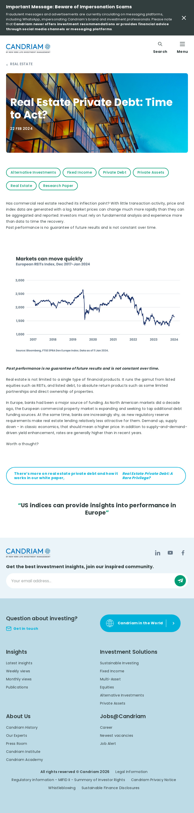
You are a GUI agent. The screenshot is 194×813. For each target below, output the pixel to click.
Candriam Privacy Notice (153, 779)
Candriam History (22, 727)
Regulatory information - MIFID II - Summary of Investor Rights (68, 779)
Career (106, 727)
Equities (107, 687)
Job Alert (108, 743)
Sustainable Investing (119, 663)
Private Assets (113, 703)
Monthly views (19, 679)
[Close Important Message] (184, 18)
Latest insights (19, 663)
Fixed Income (112, 671)
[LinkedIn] (158, 553)
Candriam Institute (23, 751)
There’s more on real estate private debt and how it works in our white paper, (96, 475)
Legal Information (131, 771)
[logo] (28, 48)
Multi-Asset (110, 679)
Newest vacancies (116, 735)
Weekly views (18, 671)
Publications (17, 687)
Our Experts (16, 735)
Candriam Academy (24, 759)
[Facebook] (183, 553)
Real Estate (21, 64)
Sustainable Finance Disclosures (111, 787)
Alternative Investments (122, 695)
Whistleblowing (62, 787)
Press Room (16, 743)
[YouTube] (170, 553)
